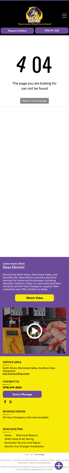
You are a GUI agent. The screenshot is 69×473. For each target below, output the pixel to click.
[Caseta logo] (34, 211)
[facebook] (5, 402)
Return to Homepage (35, 100)
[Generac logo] (34, 241)
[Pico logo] (34, 221)
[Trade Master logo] (34, 181)
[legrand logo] (34, 162)
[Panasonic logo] (34, 172)
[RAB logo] (34, 231)
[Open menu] (64, 15)
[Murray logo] (34, 142)
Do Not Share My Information (26, 460)
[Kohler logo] (34, 251)
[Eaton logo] (34, 132)
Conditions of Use (47, 460)
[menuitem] (8, 435)
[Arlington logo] (34, 201)
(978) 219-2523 (12, 387)
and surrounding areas (16, 373)
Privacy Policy (6, 460)
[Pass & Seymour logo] (34, 122)
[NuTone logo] (34, 191)
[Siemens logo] (34, 152)
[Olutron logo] (34, 112)
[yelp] (10, 402)
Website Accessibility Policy (40, 463)
